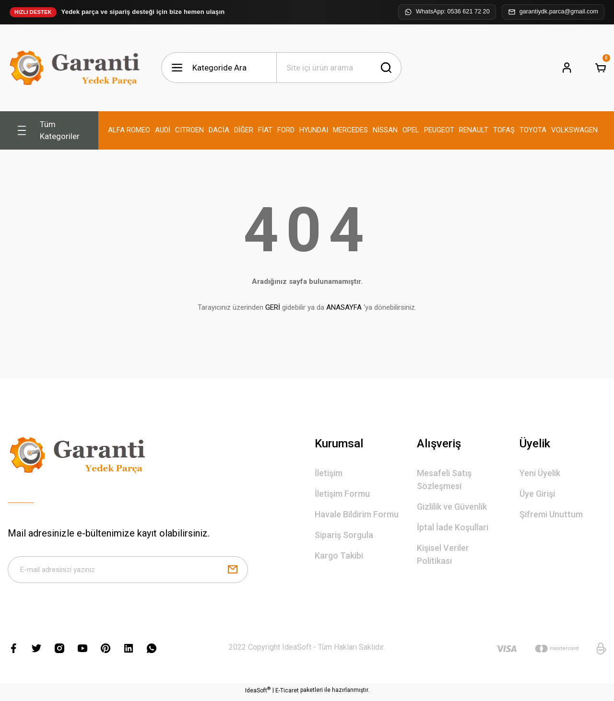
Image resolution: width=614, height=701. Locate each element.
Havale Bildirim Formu (357, 514)
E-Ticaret (287, 694)
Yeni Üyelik (540, 473)
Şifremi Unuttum (551, 514)
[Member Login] (567, 67)
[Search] (338, 67)
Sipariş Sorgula (344, 535)
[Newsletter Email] (128, 571)
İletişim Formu (342, 494)
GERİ (272, 307)
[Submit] (232, 571)
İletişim (328, 473)
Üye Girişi (537, 494)
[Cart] (600, 67)
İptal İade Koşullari (452, 527)
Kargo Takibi (339, 555)
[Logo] (77, 67)
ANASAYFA (344, 307)
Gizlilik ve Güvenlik (452, 507)
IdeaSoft (258, 694)
